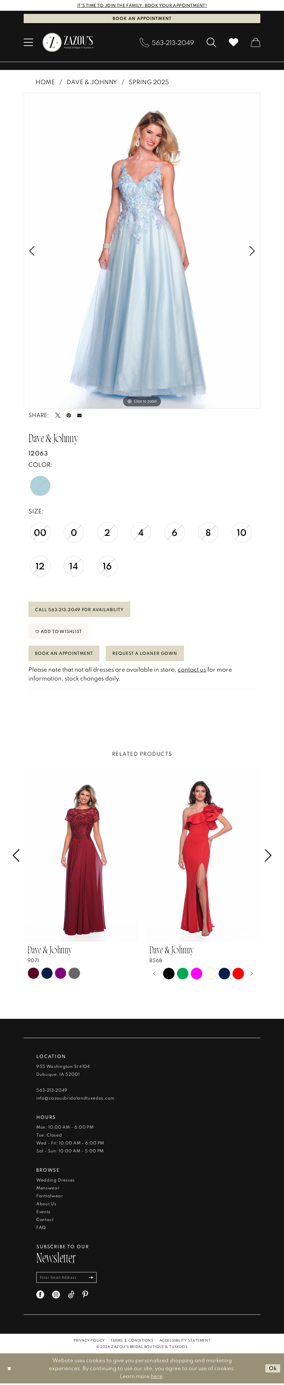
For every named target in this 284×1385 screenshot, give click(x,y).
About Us (46, 1205)
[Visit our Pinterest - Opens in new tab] (85, 1296)
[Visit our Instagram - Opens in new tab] (56, 1296)
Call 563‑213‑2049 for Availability (79, 610)
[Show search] (211, 42)
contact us (192, 670)
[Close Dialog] (9, 1370)
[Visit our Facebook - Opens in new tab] (40, 1296)
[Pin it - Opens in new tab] (69, 415)
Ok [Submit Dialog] (273, 1369)
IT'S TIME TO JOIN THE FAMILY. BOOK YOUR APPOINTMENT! (142, 5)
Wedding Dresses (55, 1181)
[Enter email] (67, 1278)
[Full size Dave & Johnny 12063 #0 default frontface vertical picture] (142, 251)
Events (43, 1213)
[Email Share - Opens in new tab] (79, 415)
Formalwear (49, 1197)
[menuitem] (28, 42)
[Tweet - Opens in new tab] (57, 415)
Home (45, 82)
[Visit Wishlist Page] (233, 42)
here (157, 1377)
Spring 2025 (149, 82)
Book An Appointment (64, 654)
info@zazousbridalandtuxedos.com (75, 1099)
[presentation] (81, 857)
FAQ (41, 1228)
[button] (28, 42)
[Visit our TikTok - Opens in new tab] (71, 1296)
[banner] (68, 42)
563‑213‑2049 (52, 1091)
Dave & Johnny (92, 82)
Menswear (47, 1189)
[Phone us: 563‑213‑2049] (166, 42)
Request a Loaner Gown (145, 654)
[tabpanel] (142, 251)
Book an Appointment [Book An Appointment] (142, 18)
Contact (45, 1221)
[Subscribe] (92, 1278)
